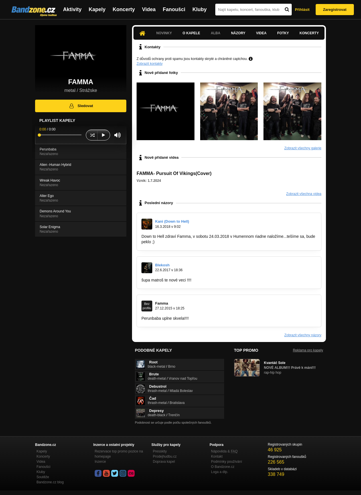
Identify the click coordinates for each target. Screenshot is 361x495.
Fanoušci (174, 9)
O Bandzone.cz (222, 467)
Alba (215, 33)
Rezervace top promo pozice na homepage (119, 453)
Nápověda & (224, 451)
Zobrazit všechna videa (303, 194)
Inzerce (100, 462)
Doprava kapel (164, 462)
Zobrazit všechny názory (302, 335)
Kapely (97, 9)
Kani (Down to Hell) (172, 221)
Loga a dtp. (219, 472)
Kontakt (217, 456)
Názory (238, 33)
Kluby (199, 9)
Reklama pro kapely (308, 350)
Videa (149, 9)
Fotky (283, 33)
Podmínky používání (226, 462)
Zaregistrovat (334, 9)
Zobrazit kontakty (150, 64)
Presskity (160, 451)
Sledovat (80, 106)
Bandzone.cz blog (50, 482)
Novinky (164, 33)
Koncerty (124, 9)
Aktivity (72, 9)
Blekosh (162, 265)
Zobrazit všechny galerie (302, 148)
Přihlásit (302, 9)
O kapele (191, 33)
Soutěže (42, 477)
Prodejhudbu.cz (165, 456)
